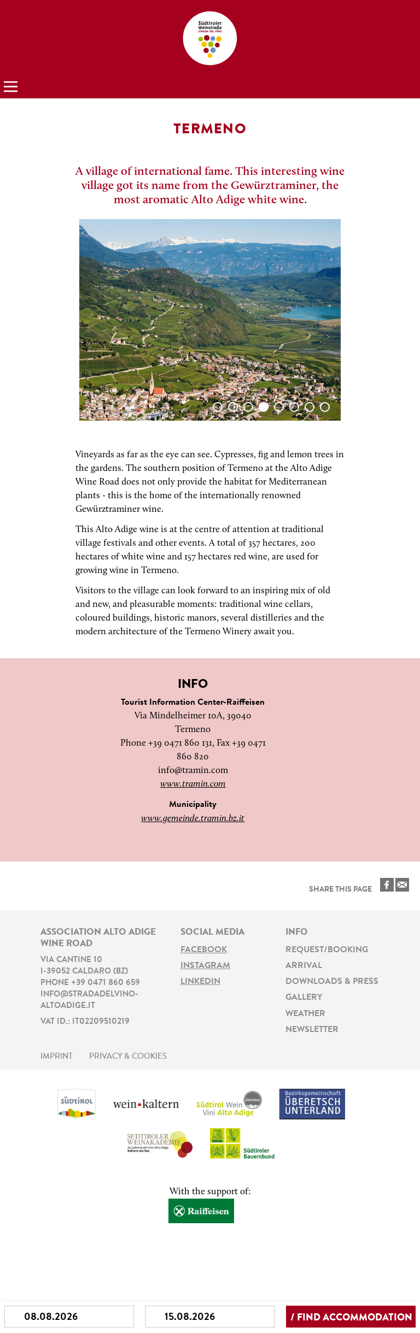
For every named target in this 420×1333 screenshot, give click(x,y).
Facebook (203, 950)
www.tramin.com (193, 784)
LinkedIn (200, 981)
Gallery (303, 997)
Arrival (303, 966)
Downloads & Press (331, 981)
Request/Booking (326, 950)
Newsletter (312, 1029)
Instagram (205, 966)
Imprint (56, 1057)
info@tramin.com (193, 770)
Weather (305, 1014)
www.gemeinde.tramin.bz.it (192, 818)
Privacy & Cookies (128, 1057)
